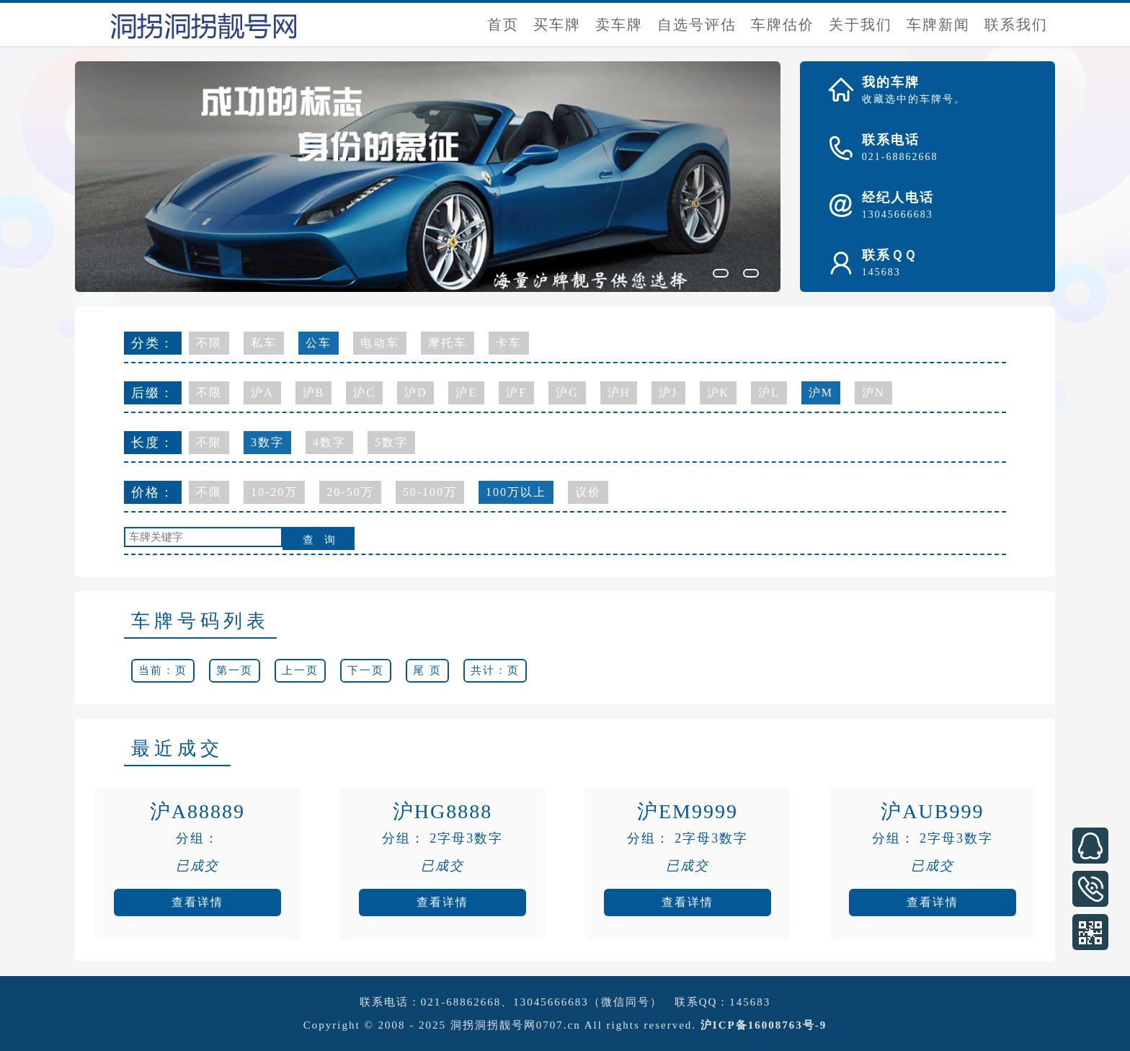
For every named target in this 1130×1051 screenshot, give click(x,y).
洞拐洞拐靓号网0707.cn (515, 1025)
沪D (415, 392)
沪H (619, 392)
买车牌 (557, 24)
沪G (567, 392)
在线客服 (1090, 846)
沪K (718, 392)
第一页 (234, 670)
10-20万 (274, 492)
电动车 (379, 343)
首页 (503, 24)
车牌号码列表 (200, 621)
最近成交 (177, 748)
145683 (749, 1002)
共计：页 (495, 670)
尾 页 (427, 670)
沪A (262, 392)
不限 (209, 343)
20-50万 (349, 492)
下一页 (365, 670)
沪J (668, 392)
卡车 (509, 343)
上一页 (300, 670)
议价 (588, 492)
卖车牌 (619, 24)
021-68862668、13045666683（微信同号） (541, 1002)
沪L (769, 392)
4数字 (329, 442)
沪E (466, 392)
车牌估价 (782, 24)
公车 (319, 343)
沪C (364, 392)
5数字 (391, 442)
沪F (516, 392)
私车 (264, 343)
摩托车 (447, 343)
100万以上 (516, 492)
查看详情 (197, 902)
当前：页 (162, 670)
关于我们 (860, 24)
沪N (873, 392)
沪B (314, 392)
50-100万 (430, 492)
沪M (821, 392)
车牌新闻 (938, 24)
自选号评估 (697, 24)
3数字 (267, 442)
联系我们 (1016, 24)
